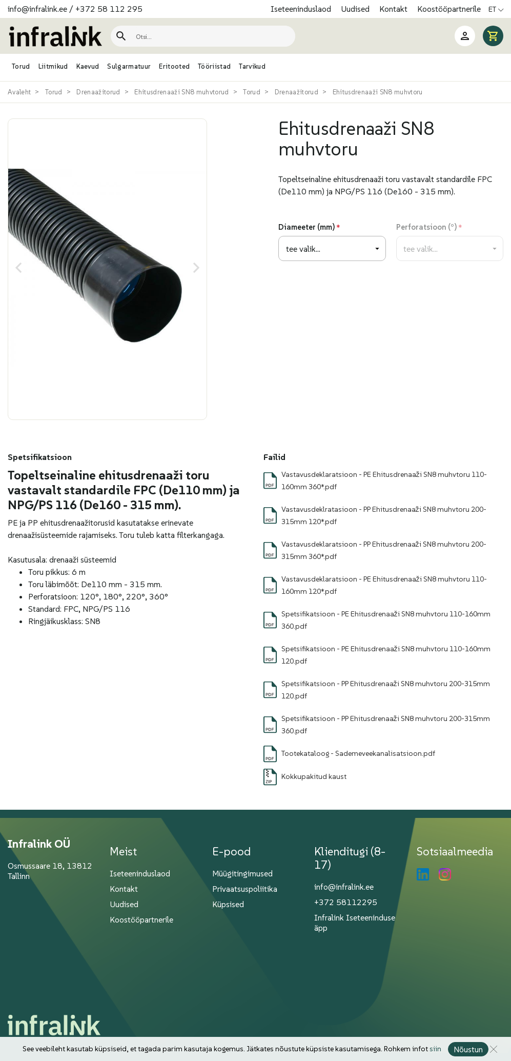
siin (435, 1049)
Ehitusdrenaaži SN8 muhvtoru (378, 92)
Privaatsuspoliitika (244, 889)
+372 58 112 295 (108, 9)
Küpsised (228, 904)
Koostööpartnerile (449, 9)
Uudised (356, 9)
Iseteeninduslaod (302, 9)
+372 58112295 (345, 902)
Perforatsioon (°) (426, 227)
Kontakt (394, 9)
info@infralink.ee (37, 9)
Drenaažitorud (98, 92)
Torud (54, 92)
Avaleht (19, 92)
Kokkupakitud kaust (313, 776)
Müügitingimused (242, 873)
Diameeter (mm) (306, 227)
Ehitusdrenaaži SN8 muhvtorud (181, 92)
